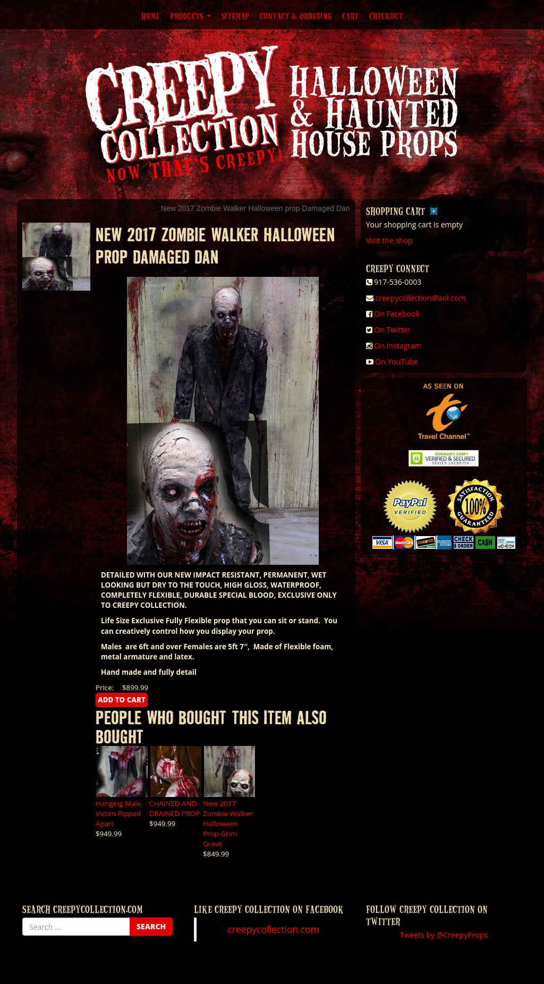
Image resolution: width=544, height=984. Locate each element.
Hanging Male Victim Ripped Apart (118, 813)
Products (190, 16)
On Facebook (396, 314)
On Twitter (392, 330)
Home (150, 16)
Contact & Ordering (296, 16)
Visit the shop (389, 240)
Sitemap (235, 16)
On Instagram (397, 346)
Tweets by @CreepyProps (444, 935)
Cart (350, 16)
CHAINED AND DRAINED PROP (174, 808)
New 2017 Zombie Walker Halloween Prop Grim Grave (227, 824)
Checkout (386, 16)
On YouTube (396, 362)
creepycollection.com (273, 929)
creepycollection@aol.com (420, 298)
